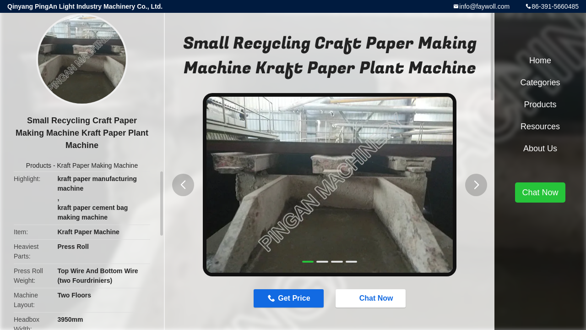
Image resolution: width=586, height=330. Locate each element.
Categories (540, 82)
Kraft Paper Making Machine (97, 165)
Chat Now (371, 297)
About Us (540, 148)
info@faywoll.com (484, 6)
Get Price (294, 298)
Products (38, 165)
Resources (540, 126)
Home (540, 60)
